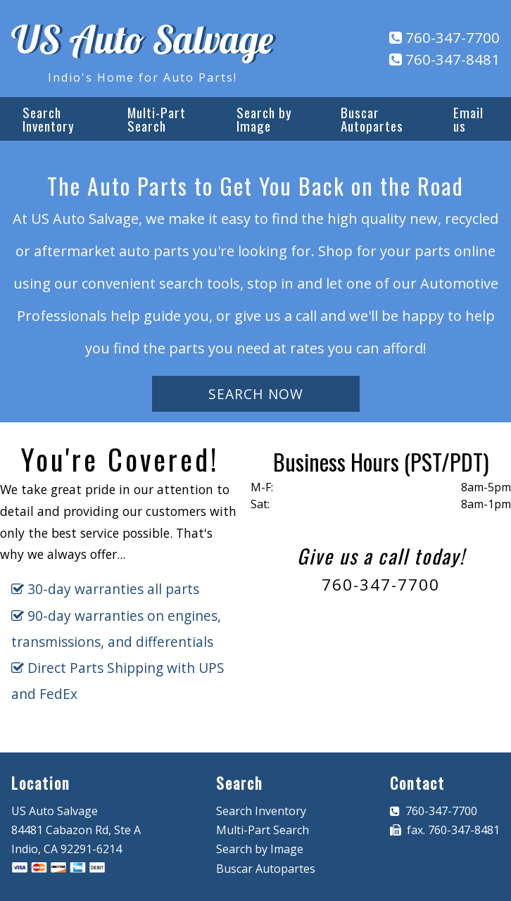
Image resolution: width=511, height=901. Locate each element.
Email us (468, 119)
